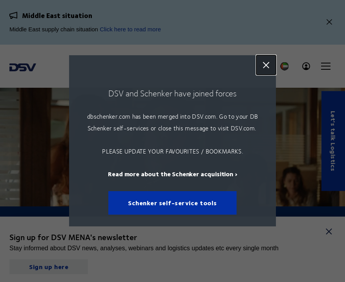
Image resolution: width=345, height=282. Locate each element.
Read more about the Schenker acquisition (170, 174)
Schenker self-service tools (172, 203)
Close (266, 65)
